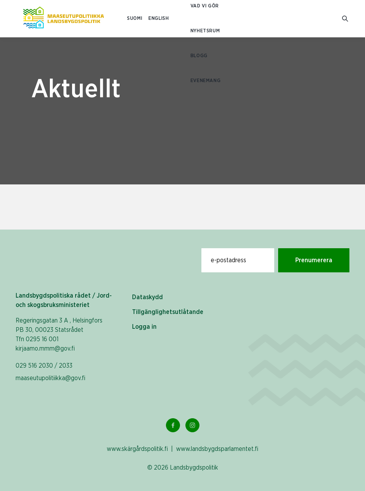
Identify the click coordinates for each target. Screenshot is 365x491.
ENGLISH (158, 18)
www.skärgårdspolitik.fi (137, 449)
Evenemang (205, 80)
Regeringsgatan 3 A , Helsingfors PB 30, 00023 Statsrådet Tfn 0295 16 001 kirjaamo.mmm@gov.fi (59, 334)
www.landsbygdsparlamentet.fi (217, 449)
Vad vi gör (204, 6)
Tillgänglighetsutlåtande (167, 312)
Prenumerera (313, 260)
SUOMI (134, 18)
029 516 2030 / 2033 (44, 366)
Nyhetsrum (205, 30)
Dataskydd (147, 297)
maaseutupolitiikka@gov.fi (50, 378)
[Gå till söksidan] (345, 19)
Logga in (144, 327)
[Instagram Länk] (192, 425)
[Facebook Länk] (173, 425)
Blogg (199, 55)
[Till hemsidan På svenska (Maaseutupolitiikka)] (63, 18)
